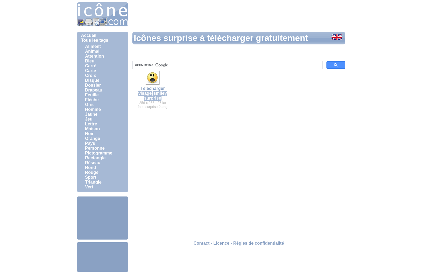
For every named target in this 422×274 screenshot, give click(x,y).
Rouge (92, 172)
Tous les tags (94, 40)
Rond (90, 167)
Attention (94, 56)
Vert (89, 187)
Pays (90, 143)
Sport (90, 177)
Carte (90, 70)
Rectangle (95, 158)
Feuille (92, 95)
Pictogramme (98, 153)
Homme (93, 109)
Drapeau (93, 90)
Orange (92, 138)
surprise (152, 98)
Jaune (91, 114)
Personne (95, 148)
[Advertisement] (102, 218)
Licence (221, 243)
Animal (92, 51)
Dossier (93, 85)
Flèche (92, 99)
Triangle (93, 182)
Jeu (89, 119)
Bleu (89, 61)
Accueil (88, 35)
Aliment (93, 46)
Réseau (92, 162)
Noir (89, 133)
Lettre (91, 124)
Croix (90, 75)
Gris (89, 104)
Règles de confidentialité (258, 243)
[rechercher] (227, 65)
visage (145, 93)
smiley (160, 93)
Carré (90, 66)
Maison (92, 129)
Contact (202, 243)
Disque (92, 80)
